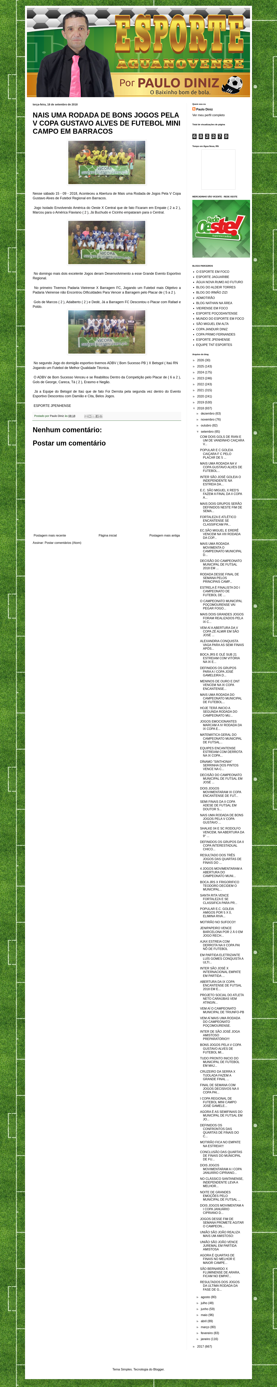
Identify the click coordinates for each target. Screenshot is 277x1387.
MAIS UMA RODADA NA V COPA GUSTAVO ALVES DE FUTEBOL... (221, 467)
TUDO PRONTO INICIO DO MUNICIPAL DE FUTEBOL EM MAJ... (219, 1062)
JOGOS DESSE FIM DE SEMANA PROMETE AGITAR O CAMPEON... (222, 1222)
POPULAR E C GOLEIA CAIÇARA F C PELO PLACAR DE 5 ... (216, 453)
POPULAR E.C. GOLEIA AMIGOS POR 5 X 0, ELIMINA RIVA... (217, 912)
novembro (208, 419)
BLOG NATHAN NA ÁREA (214, 303)
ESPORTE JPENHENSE (213, 339)
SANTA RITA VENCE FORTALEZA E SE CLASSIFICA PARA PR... (218, 899)
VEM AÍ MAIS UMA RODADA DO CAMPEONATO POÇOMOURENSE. (220, 1021)
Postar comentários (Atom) (63, 542)
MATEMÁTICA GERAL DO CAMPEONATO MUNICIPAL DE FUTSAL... (221, 738)
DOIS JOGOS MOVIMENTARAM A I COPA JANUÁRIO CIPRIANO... (221, 1169)
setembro (207, 431)
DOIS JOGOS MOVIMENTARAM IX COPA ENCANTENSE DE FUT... (220, 792)
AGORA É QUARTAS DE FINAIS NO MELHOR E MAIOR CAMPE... (217, 1259)
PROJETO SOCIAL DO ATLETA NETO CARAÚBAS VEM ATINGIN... (222, 998)
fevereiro (207, 1333)
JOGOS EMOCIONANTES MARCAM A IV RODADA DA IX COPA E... (221, 725)
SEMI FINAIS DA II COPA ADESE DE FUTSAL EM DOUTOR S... (218, 805)
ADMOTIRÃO (205, 298)
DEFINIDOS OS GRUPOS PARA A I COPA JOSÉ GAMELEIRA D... (218, 671)
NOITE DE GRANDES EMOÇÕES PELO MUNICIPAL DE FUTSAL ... (220, 1196)
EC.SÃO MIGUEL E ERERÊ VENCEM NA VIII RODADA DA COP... (220, 534)
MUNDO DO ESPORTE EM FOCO (220, 318)
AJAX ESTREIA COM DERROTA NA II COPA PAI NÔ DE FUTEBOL (220, 945)
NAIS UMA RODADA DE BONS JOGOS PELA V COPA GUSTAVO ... (221, 819)
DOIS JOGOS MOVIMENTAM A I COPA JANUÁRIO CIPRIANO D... (222, 1209)
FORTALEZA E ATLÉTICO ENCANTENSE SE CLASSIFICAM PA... (218, 520)
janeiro (206, 1339)
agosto (206, 1297)
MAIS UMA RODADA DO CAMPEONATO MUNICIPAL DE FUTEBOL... (221, 698)
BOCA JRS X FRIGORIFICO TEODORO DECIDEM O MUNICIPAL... (219, 885)
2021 (201, 390)
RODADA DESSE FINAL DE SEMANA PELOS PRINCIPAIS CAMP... (219, 578)
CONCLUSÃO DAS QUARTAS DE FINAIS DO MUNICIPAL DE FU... (221, 1155)
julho (204, 1303)
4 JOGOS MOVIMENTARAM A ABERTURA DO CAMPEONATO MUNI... (221, 872)
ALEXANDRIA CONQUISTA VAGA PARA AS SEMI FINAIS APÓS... (222, 644)
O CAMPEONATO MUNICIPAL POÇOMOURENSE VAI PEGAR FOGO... (221, 604)
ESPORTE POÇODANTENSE (217, 313)
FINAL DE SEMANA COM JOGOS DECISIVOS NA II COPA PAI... (219, 1088)
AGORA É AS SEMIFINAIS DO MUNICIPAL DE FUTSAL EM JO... (221, 1115)
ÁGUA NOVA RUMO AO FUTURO (219, 282)
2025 (201, 366)
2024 (201, 372)
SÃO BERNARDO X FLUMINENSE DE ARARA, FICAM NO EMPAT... (220, 1272)
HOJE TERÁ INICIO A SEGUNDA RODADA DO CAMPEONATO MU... (218, 711)
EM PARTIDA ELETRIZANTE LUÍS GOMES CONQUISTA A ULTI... (221, 958)
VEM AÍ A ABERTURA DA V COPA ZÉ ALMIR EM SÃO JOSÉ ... (219, 631)
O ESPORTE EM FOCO (212, 271)
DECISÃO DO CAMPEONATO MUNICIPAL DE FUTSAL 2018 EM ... (221, 564)
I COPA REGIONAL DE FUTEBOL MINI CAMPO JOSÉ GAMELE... (218, 1102)
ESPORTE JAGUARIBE (212, 277)
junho (205, 1309)
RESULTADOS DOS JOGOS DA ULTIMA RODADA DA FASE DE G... (220, 1285)
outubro (206, 425)
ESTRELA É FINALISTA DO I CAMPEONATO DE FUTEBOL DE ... (220, 591)
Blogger (158, 1369)
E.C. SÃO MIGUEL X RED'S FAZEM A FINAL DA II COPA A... (221, 494)
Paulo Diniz (204, 109)
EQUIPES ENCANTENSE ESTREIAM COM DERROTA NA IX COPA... (221, 752)
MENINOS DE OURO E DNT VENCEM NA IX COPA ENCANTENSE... (220, 685)
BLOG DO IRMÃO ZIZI (212, 292)
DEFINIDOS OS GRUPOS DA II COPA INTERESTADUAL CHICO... (222, 845)
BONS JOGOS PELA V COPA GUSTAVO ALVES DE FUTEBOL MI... (220, 1048)
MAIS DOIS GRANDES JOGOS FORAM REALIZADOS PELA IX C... (222, 618)
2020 (201, 396)
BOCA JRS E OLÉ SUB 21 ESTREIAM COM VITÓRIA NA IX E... (220, 658)
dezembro (208, 413)
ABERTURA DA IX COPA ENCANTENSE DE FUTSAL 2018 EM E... (221, 985)
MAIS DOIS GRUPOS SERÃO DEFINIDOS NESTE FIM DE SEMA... (221, 507)
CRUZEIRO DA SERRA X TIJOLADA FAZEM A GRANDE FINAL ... (217, 1075)
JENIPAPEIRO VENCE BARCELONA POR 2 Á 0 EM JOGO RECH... (221, 931)
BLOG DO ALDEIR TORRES (216, 287)
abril (204, 1321)
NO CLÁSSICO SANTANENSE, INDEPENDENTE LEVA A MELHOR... (222, 1182)
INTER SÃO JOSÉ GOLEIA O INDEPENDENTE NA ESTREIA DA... (220, 480)
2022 (201, 384)
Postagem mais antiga (164, 535)
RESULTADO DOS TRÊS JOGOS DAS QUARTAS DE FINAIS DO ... (220, 859)
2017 (201, 1346)
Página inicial (108, 535)
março (205, 1327)
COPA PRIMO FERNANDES (215, 334)
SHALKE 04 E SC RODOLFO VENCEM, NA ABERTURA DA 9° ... (222, 832)
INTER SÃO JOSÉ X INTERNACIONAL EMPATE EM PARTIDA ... (220, 972)
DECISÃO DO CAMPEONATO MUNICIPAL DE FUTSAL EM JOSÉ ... (221, 778)
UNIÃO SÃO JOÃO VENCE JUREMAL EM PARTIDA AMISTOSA (219, 1245)
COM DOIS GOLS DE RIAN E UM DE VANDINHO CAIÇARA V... (222, 440)
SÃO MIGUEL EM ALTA (212, 323)
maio (204, 1315)
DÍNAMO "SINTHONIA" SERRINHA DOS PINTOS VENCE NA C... (219, 765)
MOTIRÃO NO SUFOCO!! (218, 922)
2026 (201, 360)
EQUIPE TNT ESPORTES (214, 344)
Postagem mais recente (50, 535)
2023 (201, 378)
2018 (201, 408)
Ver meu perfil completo (208, 115)
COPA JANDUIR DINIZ (212, 329)
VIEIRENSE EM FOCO (212, 308)
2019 (201, 402)
